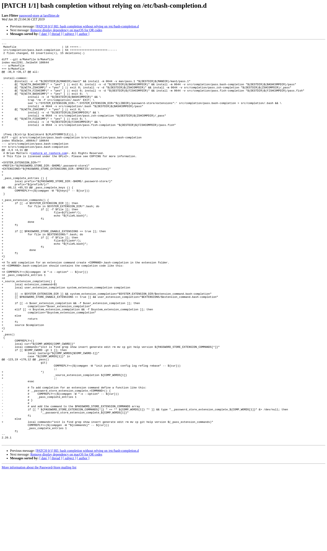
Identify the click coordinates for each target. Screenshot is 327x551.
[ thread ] (56, 34)
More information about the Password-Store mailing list (39, 547)
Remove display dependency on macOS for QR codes (66, 30)
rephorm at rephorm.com (49, 175)
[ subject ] (69, 34)
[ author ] (83, 34)
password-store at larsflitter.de (39, 15)
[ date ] (44, 34)
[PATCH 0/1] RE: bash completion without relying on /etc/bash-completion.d (87, 26)
